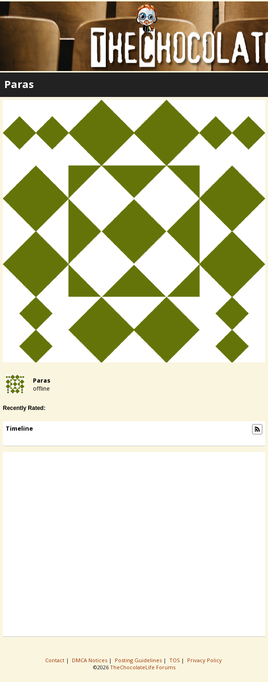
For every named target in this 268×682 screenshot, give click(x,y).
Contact (55, 660)
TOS (175, 660)
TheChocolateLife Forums (142, 667)
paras (41, 380)
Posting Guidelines (139, 660)
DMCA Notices (90, 660)
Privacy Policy (205, 660)
